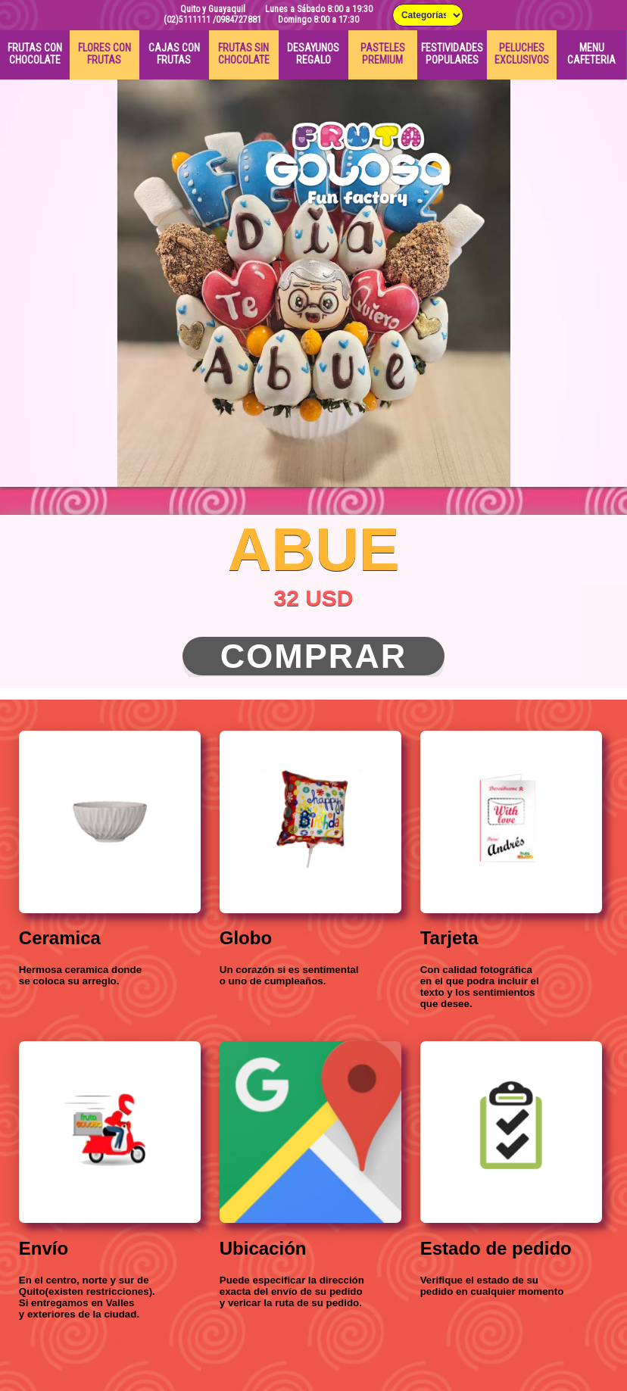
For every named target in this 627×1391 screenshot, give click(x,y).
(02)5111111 (187, 19)
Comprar (313, 656)
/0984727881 (237, 19)
